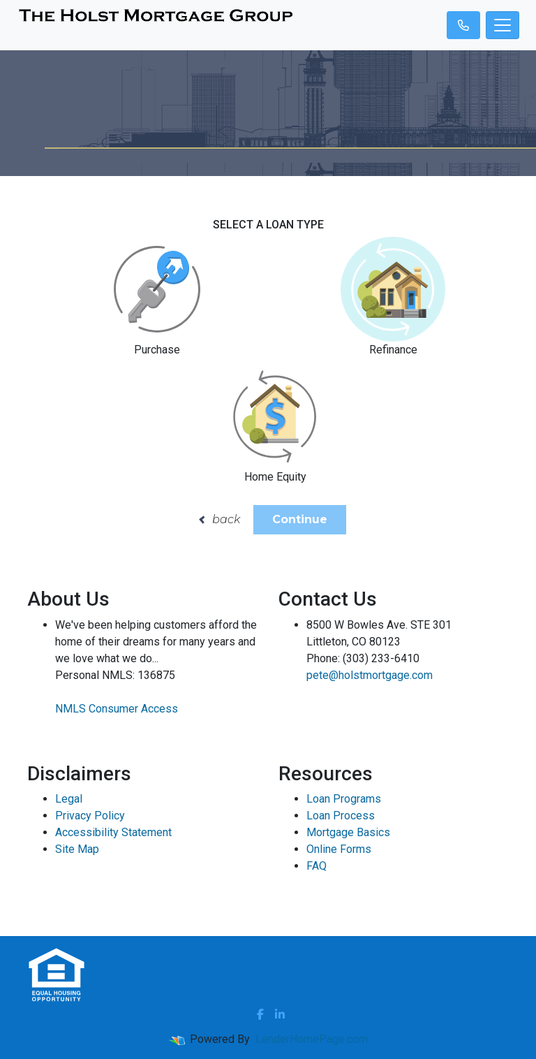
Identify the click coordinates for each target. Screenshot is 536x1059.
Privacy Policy (90, 815)
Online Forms (338, 849)
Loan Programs (343, 798)
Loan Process (340, 815)
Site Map (77, 849)
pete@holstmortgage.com (369, 675)
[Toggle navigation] (502, 25)
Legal (68, 798)
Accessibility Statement (113, 832)
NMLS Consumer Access (116, 708)
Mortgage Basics (348, 832)
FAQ (316, 865)
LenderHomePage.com (311, 1039)
